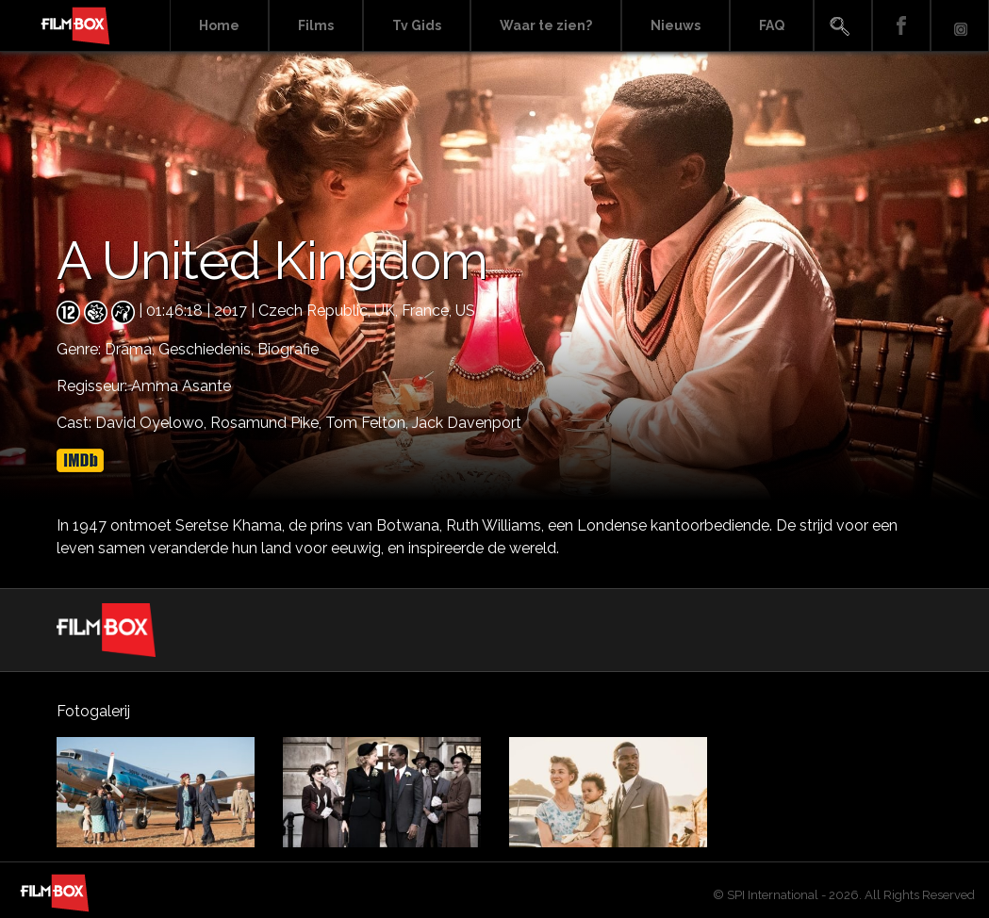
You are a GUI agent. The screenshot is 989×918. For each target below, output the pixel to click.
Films (316, 25)
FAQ (771, 25)
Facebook (901, 26)
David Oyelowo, (152, 423)
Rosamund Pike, (267, 423)
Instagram (960, 26)
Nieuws (676, 25)
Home (219, 25)
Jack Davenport (466, 423)
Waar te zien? (546, 25)
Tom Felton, (368, 423)
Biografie (288, 349)
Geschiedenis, (207, 349)
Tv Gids (416, 25)
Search (843, 26)
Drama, (131, 349)
